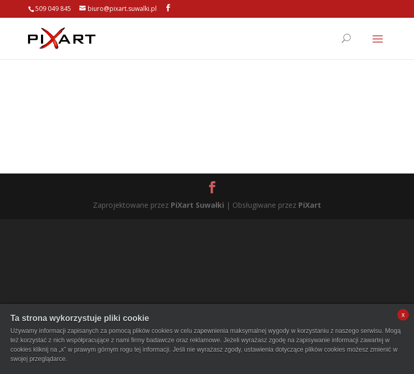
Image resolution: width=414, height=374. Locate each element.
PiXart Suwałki (197, 205)
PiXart (309, 205)
